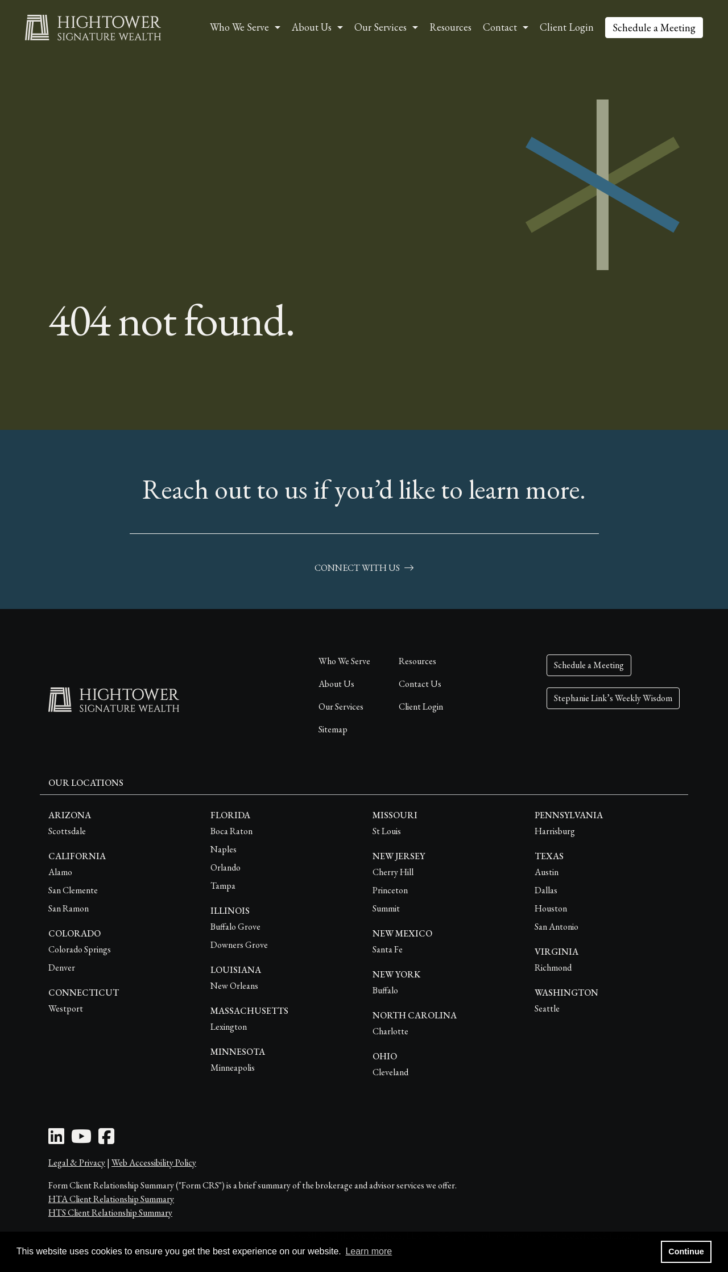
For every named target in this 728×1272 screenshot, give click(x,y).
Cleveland (390, 1072)
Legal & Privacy (76, 1163)
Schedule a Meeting (654, 27)
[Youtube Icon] (81, 1140)
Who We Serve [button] (239, 27)
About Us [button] (312, 27)
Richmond (553, 967)
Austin (547, 872)
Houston (551, 908)
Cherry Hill (393, 872)
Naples (223, 849)
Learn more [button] (368, 1251)
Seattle (547, 1008)
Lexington (228, 1027)
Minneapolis (232, 1068)
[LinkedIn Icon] (56, 1140)
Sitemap (333, 729)
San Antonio (556, 927)
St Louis (387, 831)
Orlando (225, 867)
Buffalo (385, 990)
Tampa (222, 886)
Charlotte (390, 1031)
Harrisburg (555, 831)
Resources (450, 27)
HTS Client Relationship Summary (110, 1213)
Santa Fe (388, 949)
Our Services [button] (380, 27)
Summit (386, 908)
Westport (65, 1008)
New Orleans (234, 986)
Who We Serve (344, 661)
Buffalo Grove (235, 927)
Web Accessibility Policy (153, 1163)
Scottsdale (67, 831)
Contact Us (420, 684)
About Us (336, 684)
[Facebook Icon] (106, 1140)
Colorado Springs (79, 949)
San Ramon (68, 908)
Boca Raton (231, 831)
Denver (61, 967)
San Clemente (73, 890)
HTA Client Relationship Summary (111, 1199)
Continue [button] (686, 1251)
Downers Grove (239, 945)
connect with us (364, 568)
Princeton (390, 890)
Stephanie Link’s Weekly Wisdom (613, 698)
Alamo (60, 872)
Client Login (567, 27)
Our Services (340, 706)
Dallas (546, 890)
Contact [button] (500, 27)
